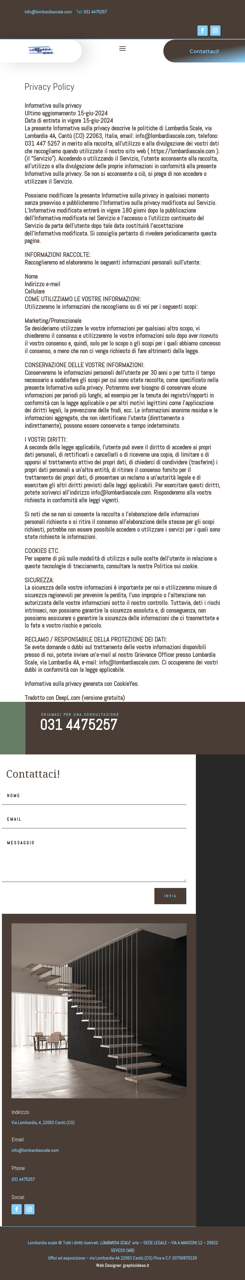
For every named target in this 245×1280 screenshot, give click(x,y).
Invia (170, 895)
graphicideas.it (136, 1265)
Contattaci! (204, 51)
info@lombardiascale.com (48, 12)
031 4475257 (78, 725)
